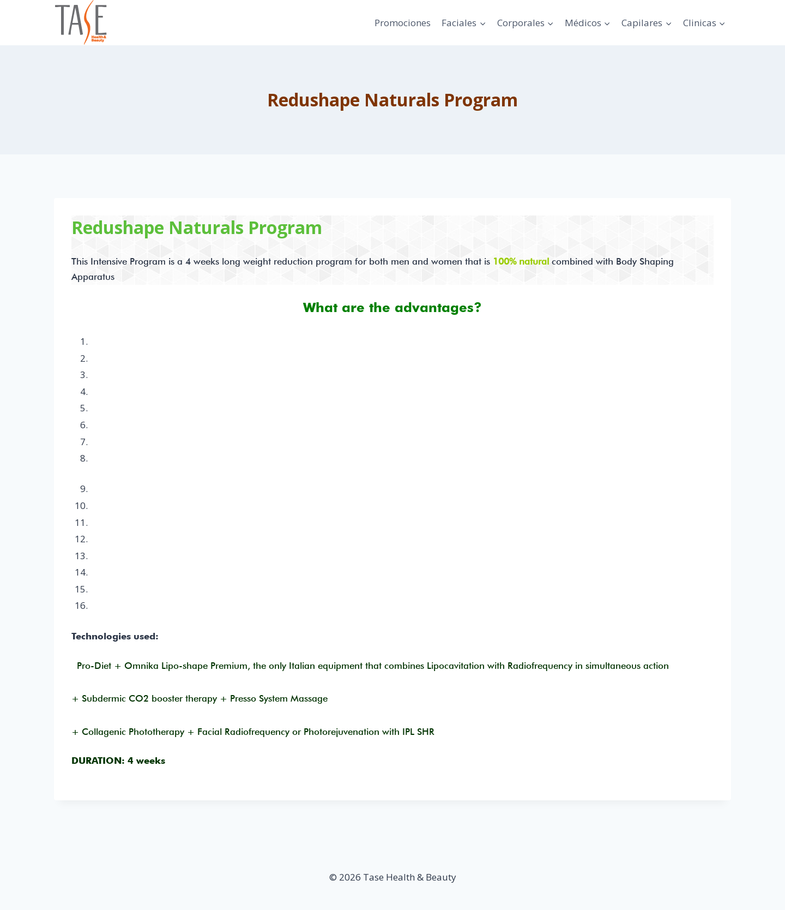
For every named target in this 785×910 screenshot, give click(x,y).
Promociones (403, 22)
